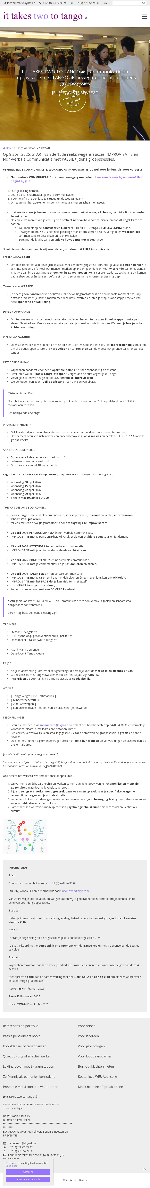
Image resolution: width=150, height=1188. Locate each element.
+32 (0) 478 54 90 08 (85, 3)
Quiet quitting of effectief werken (27, 1056)
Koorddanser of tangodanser (24, 1046)
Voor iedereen (88, 1036)
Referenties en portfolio (20, 1026)
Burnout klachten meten (96, 1066)
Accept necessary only (28, 1179)
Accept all (28, 1172)
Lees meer (11, 1166)
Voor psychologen (91, 1046)
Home (9, 148)
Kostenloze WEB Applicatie (97, 1076)
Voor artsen (87, 1026)
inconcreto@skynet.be (19, 3)
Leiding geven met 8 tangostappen (28, 1066)
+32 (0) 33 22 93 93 (53, 3)
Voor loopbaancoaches (95, 1056)
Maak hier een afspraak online (100, 1087)
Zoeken (143, 3)
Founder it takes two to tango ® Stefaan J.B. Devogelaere (33, 1157)
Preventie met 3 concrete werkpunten (30, 1087)
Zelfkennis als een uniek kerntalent (29, 1076)
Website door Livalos (75, 1180)
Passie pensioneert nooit (21, 1036)
